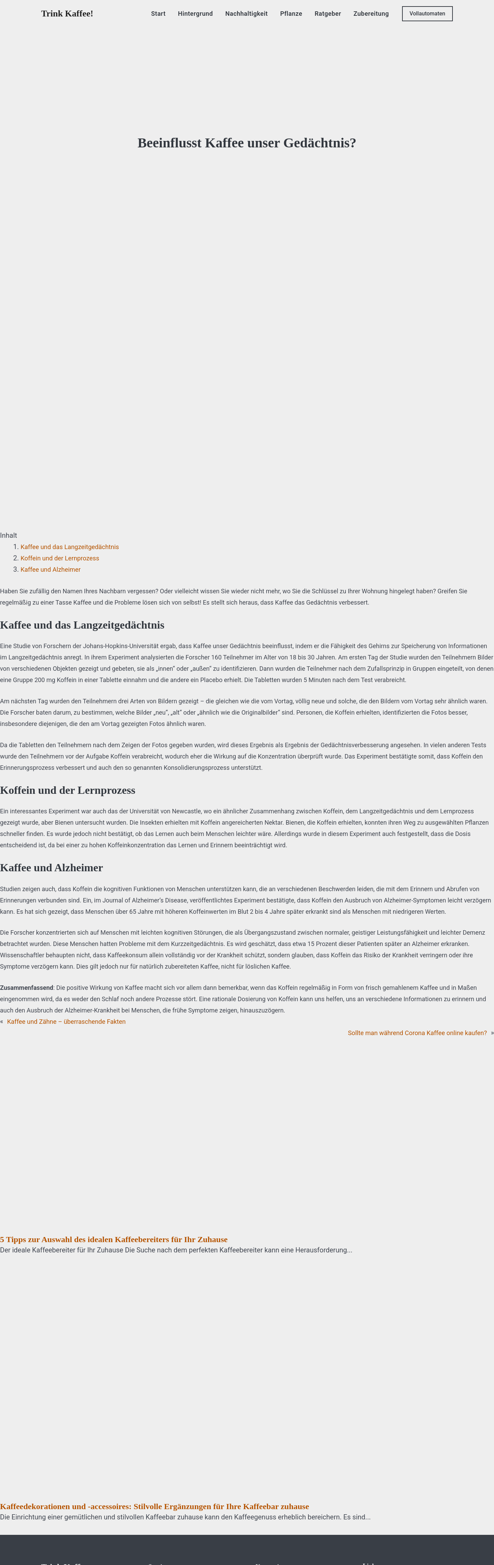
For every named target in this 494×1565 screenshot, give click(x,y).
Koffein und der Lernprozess (63, 558)
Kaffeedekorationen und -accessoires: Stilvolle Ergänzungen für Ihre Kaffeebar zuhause (154, 1506)
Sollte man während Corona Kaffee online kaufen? (411, 1033)
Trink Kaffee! (67, 14)
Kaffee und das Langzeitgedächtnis (74, 547)
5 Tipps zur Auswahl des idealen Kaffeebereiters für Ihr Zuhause (113, 1239)
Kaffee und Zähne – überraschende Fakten (72, 1021)
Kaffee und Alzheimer (53, 569)
